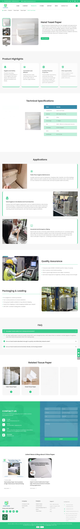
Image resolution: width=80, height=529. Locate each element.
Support (49, 6)
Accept (42, 527)
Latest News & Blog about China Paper (40, 458)
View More (7, 493)
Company (25, 6)
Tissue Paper (16, 10)
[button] (6, 45)
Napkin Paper (7, 138)
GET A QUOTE (46, 38)
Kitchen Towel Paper (8, 133)
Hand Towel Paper (31, 10)
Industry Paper (7, 115)
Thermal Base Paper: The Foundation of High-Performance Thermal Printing (13, 486)
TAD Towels (6, 144)
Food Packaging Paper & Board (10, 121)
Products (33, 6)
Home (17, 6)
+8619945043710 (15, 1)
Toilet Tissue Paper (8, 134)
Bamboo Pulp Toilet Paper (10, 140)
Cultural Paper (7, 117)
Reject (38, 527)
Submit (62, 442)
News (56, 6)
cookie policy (48, 525)
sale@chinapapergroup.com (29, 1)
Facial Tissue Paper (8, 136)
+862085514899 (7, 1)
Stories (42, 6)
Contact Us (64, 6)
